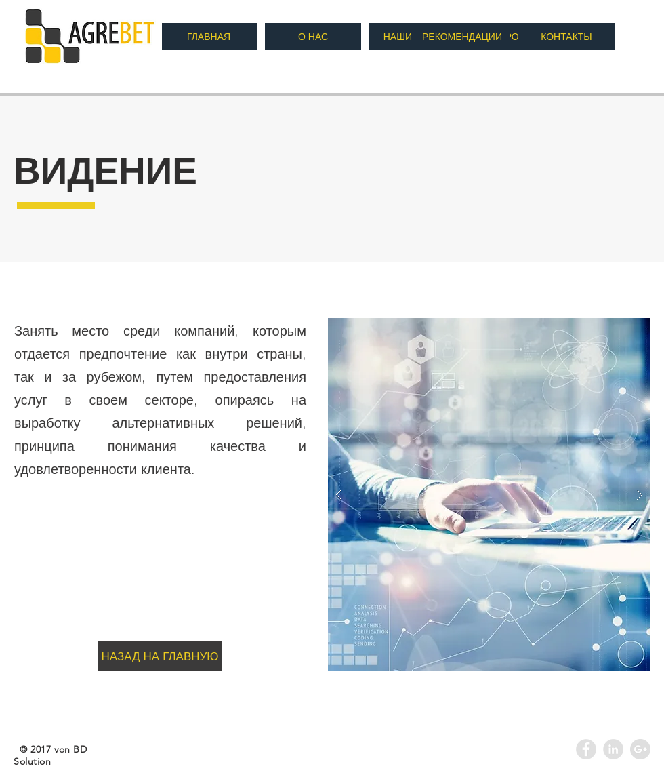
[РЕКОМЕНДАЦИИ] (462, 36)
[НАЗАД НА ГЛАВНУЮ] (160, 656)
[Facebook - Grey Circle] (586, 749)
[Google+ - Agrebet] (640, 749)
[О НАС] (313, 36)
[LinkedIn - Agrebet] (613, 749)
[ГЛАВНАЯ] (209, 36)
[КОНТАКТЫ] (566, 36)
